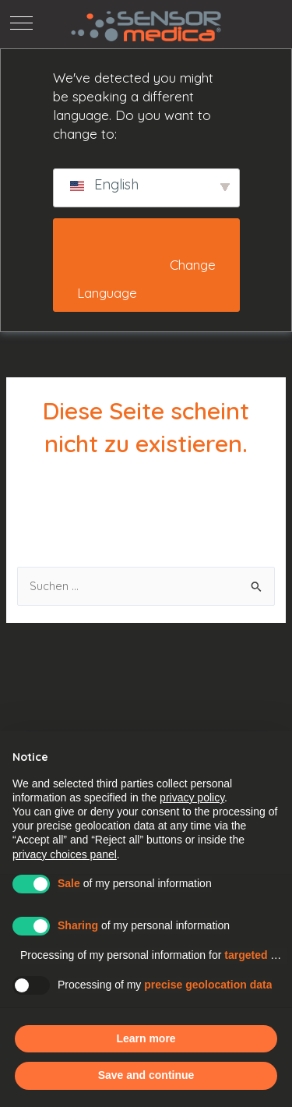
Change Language (148, 279)
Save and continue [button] (146, 1075)
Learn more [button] (145, 1038)
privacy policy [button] (192, 797)
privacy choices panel (64, 854)
